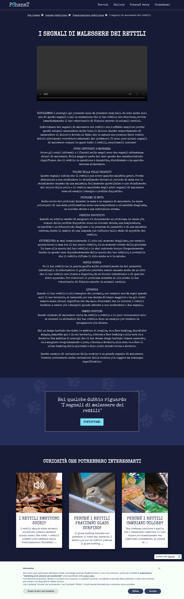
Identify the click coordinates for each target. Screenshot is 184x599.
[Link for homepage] (19, 4)
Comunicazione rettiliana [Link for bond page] (88, 15)
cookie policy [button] (89, 576)
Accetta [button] (152, 591)
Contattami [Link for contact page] (91, 422)
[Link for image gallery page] (119, 5)
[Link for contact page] (162, 5)
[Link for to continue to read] (39, 510)
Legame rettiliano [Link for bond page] (56, 15)
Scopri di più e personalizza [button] (41, 591)
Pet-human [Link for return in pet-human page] (34, 15)
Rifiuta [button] (136, 591)
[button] (159, 568)
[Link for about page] (139, 5)
